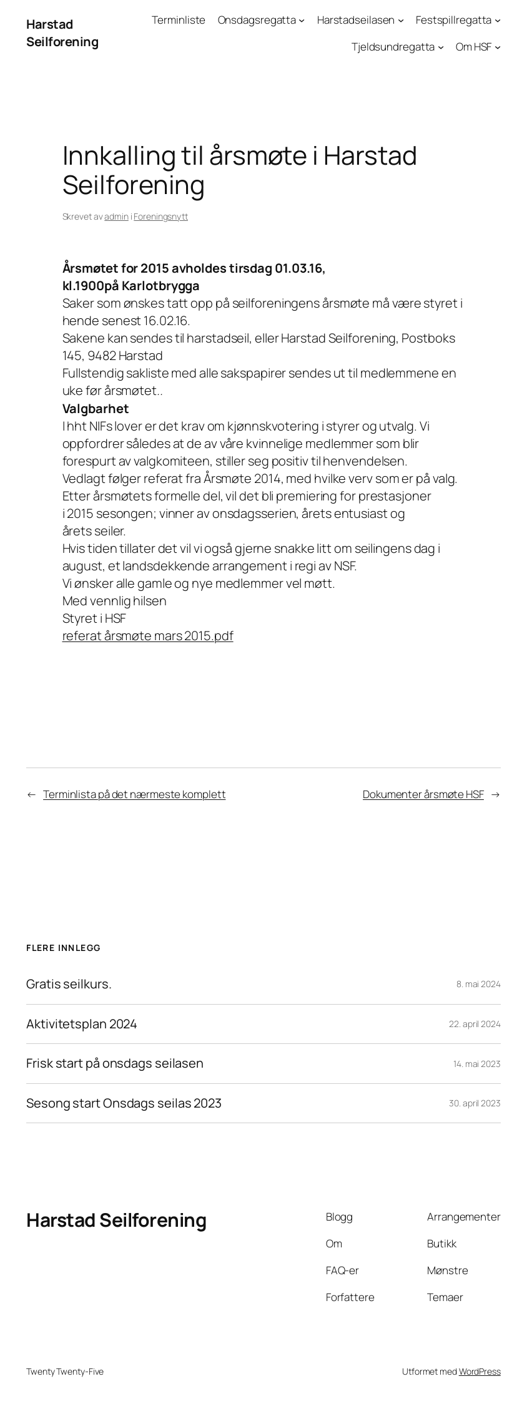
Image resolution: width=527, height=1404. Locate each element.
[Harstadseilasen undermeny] (401, 20)
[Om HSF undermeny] (498, 47)
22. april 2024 (475, 1024)
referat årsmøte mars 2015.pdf (148, 635)
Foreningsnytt (161, 216)
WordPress (480, 1371)
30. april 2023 (475, 1103)
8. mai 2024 (478, 984)
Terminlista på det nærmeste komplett (134, 794)
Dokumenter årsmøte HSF (423, 794)
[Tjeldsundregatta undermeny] (441, 47)
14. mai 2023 (477, 1064)
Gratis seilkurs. (68, 984)
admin (116, 216)
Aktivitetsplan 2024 (81, 1024)
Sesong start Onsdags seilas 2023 (124, 1103)
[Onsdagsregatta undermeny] (301, 20)
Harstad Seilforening (62, 33)
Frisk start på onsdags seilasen (115, 1063)
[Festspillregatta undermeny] (498, 20)
